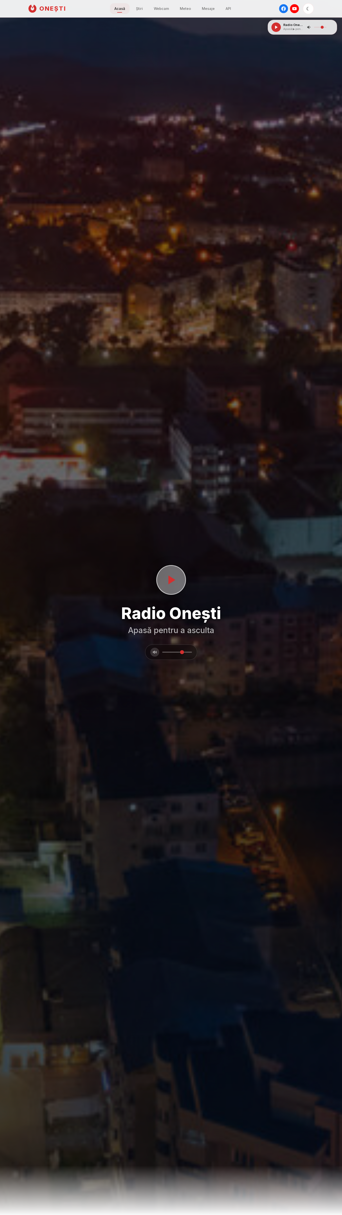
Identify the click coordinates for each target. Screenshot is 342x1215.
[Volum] (154, 652)
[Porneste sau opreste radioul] (171, 580)
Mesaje (208, 8)
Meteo (185, 8)
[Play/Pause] (276, 27)
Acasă (119, 8)
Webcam (161, 8)
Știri (139, 8)
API (228, 8)
